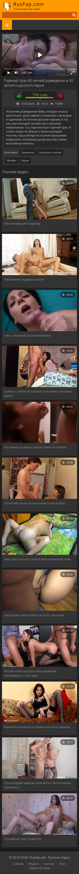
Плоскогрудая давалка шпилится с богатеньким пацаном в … (37, 785)
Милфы (11, 160)
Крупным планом (50, 152)
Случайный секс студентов (22, 839)
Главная (18, 864)
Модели (34, 864)
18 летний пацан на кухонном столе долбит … (36, 503)
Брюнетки (28, 152)
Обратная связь (39, 868)
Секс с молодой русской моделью (27, 335)
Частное (49, 864)
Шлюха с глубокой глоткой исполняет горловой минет (37, 393)
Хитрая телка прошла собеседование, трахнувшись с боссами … (30, 673)
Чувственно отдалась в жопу (24, 279)
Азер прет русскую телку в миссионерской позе (37, 559)
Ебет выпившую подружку (22, 223)
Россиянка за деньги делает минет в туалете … (36, 447)
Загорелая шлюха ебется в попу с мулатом (34, 615)
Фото (62, 864)
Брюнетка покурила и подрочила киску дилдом (37, 727)
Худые (25, 160)
